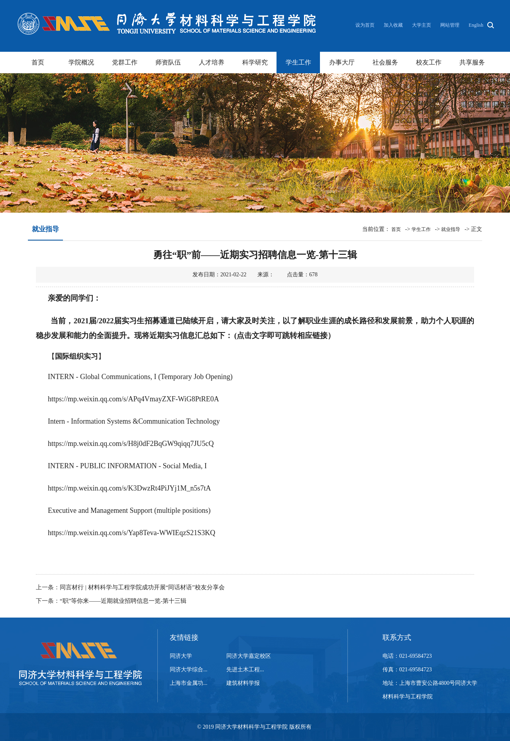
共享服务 (472, 62)
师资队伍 (168, 62)
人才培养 (211, 62)
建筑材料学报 (243, 683)
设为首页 (365, 25)
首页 (37, 62)
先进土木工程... (245, 670)
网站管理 (449, 25)
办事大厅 (342, 62)
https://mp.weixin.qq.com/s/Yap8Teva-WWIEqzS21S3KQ (131, 533)
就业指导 (450, 229)
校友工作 (428, 62)
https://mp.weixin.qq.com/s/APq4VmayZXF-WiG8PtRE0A (133, 399)
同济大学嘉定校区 (248, 656)
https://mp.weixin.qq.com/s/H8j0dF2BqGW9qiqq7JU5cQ (131, 444)
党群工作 (124, 62)
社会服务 (385, 62)
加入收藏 (394, 25)
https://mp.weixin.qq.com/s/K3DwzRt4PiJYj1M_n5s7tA (129, 488)
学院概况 (81, 62)
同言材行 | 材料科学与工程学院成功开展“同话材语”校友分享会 (142, 587)
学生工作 (298, 62)
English (476, 25)
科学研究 (255, 62)
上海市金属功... (189, 683)
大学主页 (421, 25)
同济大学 (181, 656)
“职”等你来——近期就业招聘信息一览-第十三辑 (123, 601)
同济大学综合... (189, 670)
